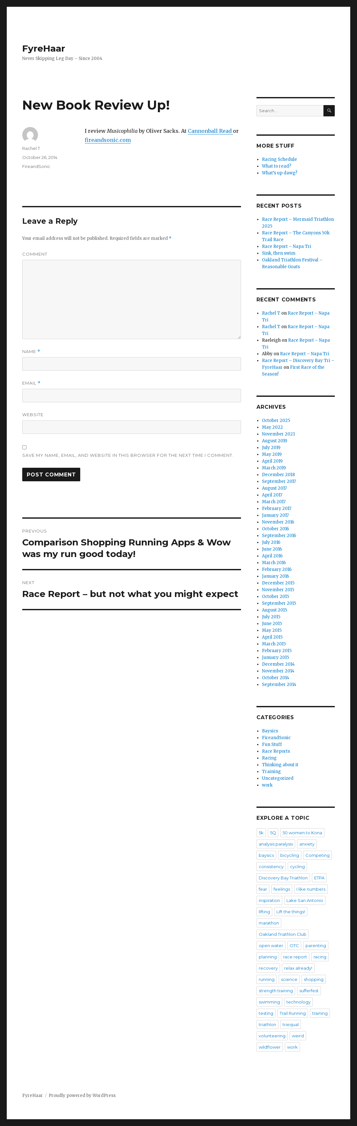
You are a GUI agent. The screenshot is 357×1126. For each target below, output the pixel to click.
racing (320, 956)
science (289, 979)
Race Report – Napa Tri (286, 246)
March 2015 (274, 644)
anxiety (306, 844)
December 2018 (278, 474)
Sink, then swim (278, 253)
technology (298, 1001)
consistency (271, 866)
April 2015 (272, 637)
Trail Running (293, 1013)
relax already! (298, 968)
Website (32, 414)
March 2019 (274, 468)
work (267, 785)
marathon (269, 922)
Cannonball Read (210, 131)
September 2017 (279, 481)
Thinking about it (280, 765)
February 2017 (276, 508)
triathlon (267, 1024)
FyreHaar (43, 48)
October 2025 (276, 420)
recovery (268, 968)
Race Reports (276, 751)
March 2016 (274, 562)
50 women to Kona (302, 832)
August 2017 (274, 488)
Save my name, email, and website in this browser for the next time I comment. (128, 455)
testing (266, 1013)
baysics (266, 855)
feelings (282, 889)
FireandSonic (36, 166)
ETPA (319, 877)
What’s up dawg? (279, 173)
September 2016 (279, 535)
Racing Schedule (279, 159)
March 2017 (273, 501)
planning (268, 956)
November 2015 (278, 589)
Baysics (270, 731)
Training (271, 771)
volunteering (272, 1035)
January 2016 (275, 576)
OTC (294, 945)
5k (261, 832)
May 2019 (272, 454)
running (267, 979)
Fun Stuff (272, 744)
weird (298, 1035)
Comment (34, 254)
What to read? (276, 166)
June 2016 (272, 549)
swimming (269, 1001)
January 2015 (275, 657)
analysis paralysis (276, 844)
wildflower (270, 1047)
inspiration (269, 900)
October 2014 (275, 677)
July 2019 (271, 447)
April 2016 (272, 556)
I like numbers (310, 889)
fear (263, 889)
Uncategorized (278, 778)
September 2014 (279, 684)
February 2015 (277, 650)
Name (31, 351)
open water (271, 945)
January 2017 (275, 515)
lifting (264, 911)
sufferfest (309, 990)
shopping (313, 979)
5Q (273, 832)
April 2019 (272, 461)
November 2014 (278, 671)
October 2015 (275, 596)
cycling (297, 866)
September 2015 (279, 603)
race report (295, 956)
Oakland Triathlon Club (282, 934)
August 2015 (274, 610)
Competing (317, 855)
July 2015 (271, 617)
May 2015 (272, 630)
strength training (276, 990)
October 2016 (275, 529)
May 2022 (272, 427)
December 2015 (278, 583)
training (320, 1013)
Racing (269, 758)
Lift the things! (290, 911)
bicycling (289, 855)
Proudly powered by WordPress (82, 1095)
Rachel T (31, 148)
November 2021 (278, 434)
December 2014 (278, 664)
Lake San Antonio (304, 900)
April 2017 (272, 495)
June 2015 (272, 623)
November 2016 (278, 522)
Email (31, 383)
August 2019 (274, 441)
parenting (315, 945)
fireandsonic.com (108, 140)
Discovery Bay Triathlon (283, 877)
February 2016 (277, 569)
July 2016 (271, 542)
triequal (291, 1024)
